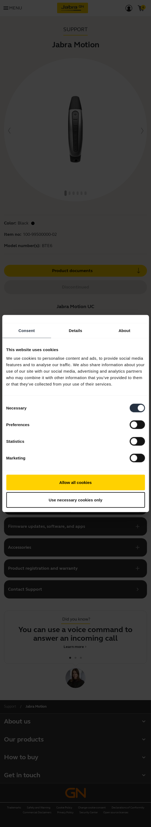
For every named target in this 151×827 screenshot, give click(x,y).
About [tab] (124, 330)
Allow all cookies (75, 482)
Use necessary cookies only (75, 500)
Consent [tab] (27, 330)
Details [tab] (75, 330)
